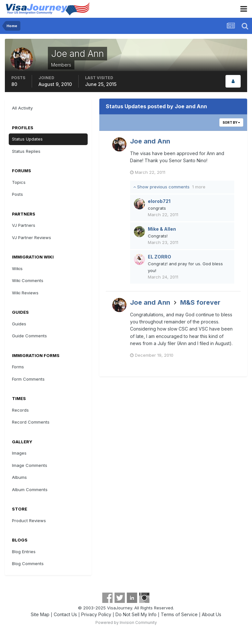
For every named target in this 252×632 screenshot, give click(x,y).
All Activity (22, 108)
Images (19, 453)
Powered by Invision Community (126, 622)
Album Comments (30, 489)
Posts (17, 194)
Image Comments (29, 465)
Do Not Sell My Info (136, 614)
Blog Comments (28, 563)
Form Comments (28, 379)
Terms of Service (179, 614)
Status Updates (27, 139)
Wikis (17, 268)
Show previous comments (169, 186)
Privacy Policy (96, 614)
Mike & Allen (162, 229)
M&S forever (200, 302)
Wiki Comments (27, 280)
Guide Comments (29, 335)
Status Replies (26, 151)
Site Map (40, 614)
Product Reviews (29, 520)
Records (20, 410)
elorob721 (159, 201)
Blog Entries (24, 551)
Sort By (231, 122)
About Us (211, 614)
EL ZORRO (159, 256)
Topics (19, 182)
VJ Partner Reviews (31, 237)
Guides (19, 323)
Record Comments (30, 422)
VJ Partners (23, 225)
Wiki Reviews (25, 292)
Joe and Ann (150, 141)
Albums (19, 477)
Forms (18, 366)
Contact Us (65, 614)
